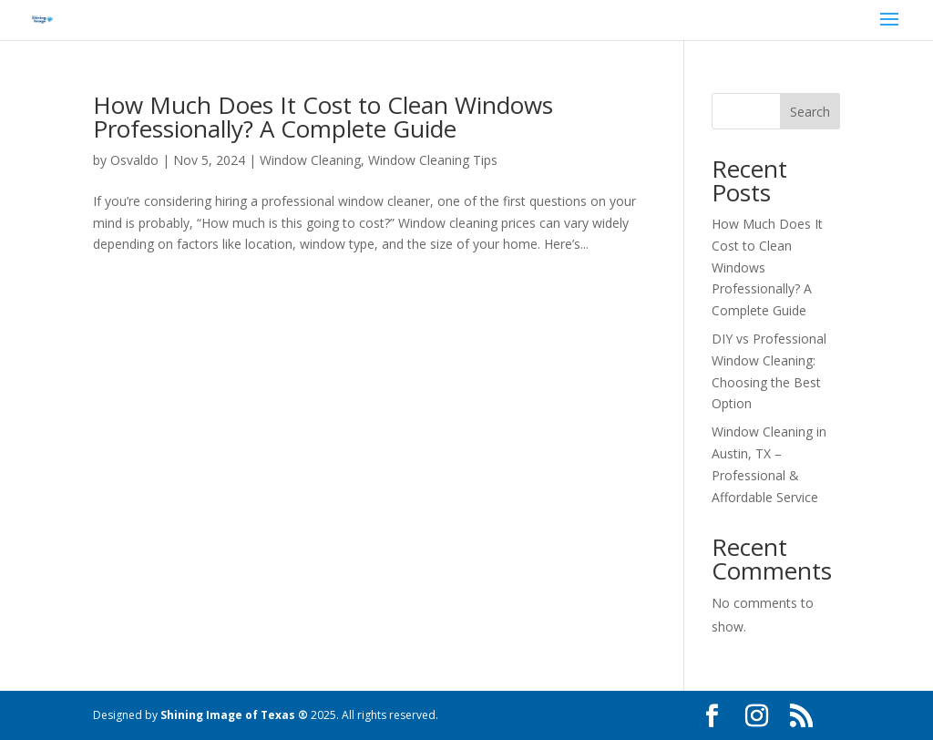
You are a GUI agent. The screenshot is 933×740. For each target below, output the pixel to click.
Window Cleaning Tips (432, 160)
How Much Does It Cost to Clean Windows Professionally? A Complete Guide (323, 116)
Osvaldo (134, 160)
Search (810, 111)
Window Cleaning (310, 160)
